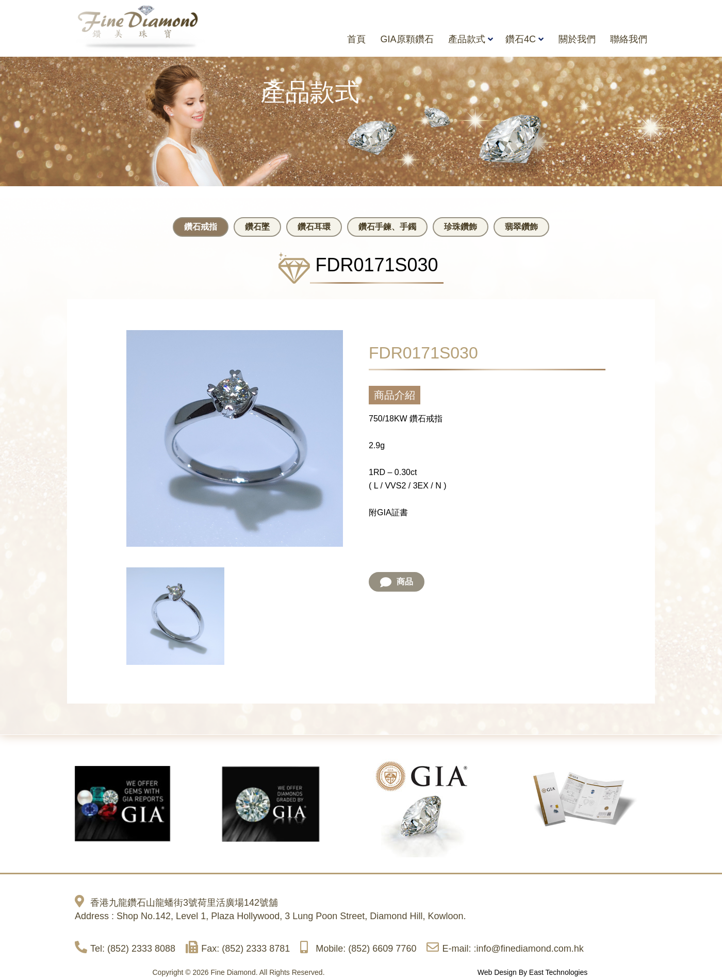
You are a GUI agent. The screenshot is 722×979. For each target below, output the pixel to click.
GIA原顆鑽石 (407, 39)
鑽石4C (520, 39)
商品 (396, 582)
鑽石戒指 (200, 226)
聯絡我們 (628, 39)
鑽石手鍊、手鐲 (387, 226)
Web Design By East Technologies (533, 972)
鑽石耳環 (314, 226)
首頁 (356, 39)
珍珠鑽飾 (460, 226)
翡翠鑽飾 (521, 226)
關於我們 (577, 39)
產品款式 (466, 39)
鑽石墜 (257, 226)
